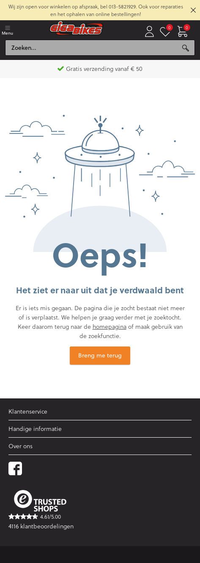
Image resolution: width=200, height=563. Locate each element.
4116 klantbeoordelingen (41, 526)
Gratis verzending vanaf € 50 (100, 68)
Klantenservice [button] (27, 411)
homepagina (109, 326)
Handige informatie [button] (35, 428)
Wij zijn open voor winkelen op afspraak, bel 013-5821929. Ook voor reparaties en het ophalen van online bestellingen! (95, 10)
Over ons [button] (20, 445)
